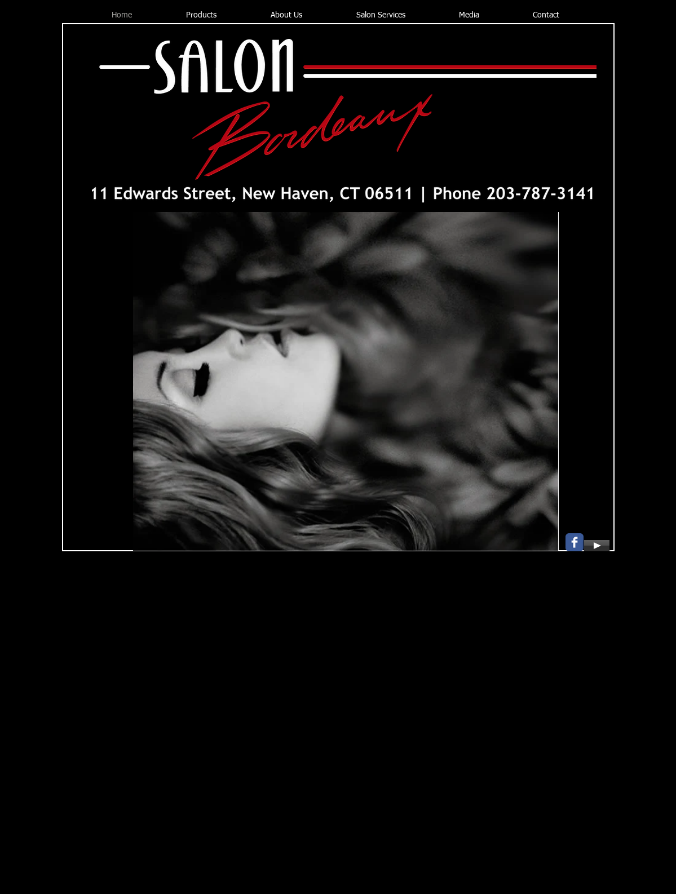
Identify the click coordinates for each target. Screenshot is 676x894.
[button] (346, 381)
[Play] (596, 545)
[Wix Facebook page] (574, 542)
